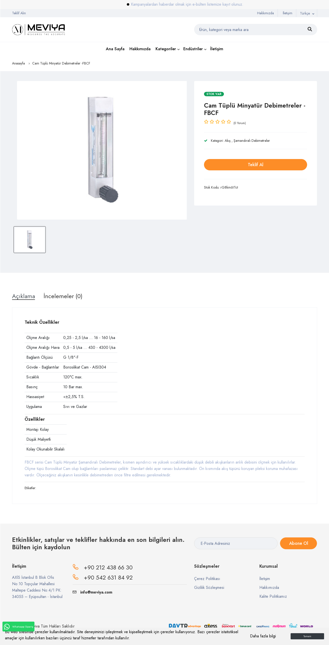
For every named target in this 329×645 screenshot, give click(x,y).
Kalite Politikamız (273, 596)
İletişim (287, 13)
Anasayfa (18, 63)
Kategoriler (166, 49)
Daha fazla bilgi (263, 636)
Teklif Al (255, 164)
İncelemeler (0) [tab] (63, 296)
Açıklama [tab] (23, 296)
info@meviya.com (92, 592)
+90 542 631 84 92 (108, 577)
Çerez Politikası (207, 578)
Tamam (307, 636)
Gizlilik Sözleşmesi (209, 587)
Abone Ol (298, 543)
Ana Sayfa (115, 49)
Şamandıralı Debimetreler (252, 140)
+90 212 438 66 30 (108, 567)
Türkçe (305, 13)
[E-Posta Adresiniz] (236, 543)
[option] (102, 150)
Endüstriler (193, 49)
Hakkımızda (265, 13)
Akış (228, 140)
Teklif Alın (19, 13)
